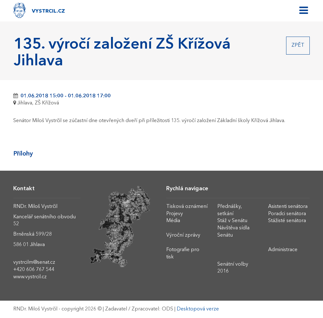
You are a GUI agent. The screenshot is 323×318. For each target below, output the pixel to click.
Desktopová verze (198, 309)
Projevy (174, 213)
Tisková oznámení (187, 206)
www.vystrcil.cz (30, 277)
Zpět (297, 45)
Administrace (282, 249)
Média (173, 220)
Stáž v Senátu (232, 220)
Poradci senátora (287, 213)
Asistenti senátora (288, 206)
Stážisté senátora (287, 220)
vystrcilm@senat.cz (34, 262)
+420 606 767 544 (33, 269)
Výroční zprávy (183, 235)
